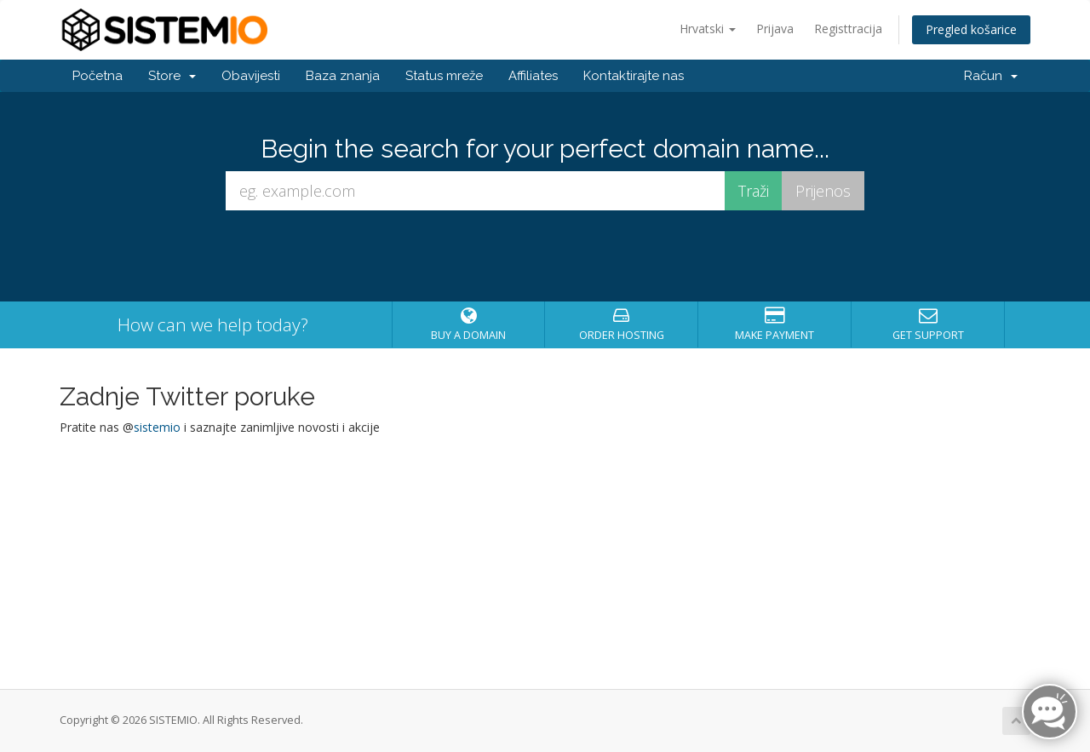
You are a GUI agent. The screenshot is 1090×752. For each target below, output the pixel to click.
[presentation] (545, 256)
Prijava (775, 28)
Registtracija (848, 28)
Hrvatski (708, 28)
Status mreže (444, 75)
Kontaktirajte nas (633, 75)
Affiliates (533, 75)
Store (172, 75)
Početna (97, 75)
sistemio (157, 427)
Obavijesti (250, 75)
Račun (991, 75)
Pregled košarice (971, 29)
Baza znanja (343, 75)
